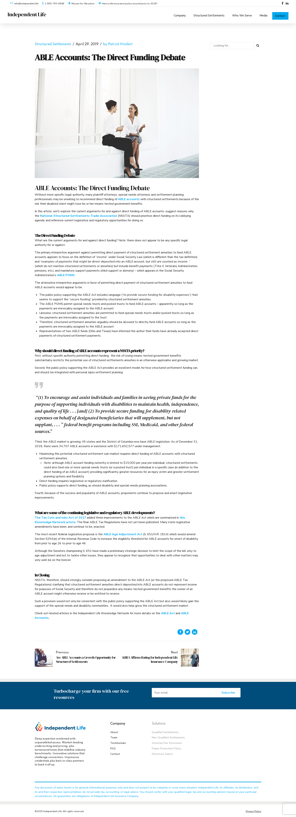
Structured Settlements (208, 14)
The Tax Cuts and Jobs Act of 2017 (60, 516)
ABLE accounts (129, 198)
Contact (280, 15)
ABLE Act (168, 612)
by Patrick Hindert (118, 42)
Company (180, 14)
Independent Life (27, 14)
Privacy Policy (253, 810)
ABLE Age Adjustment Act (122, 533)
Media (263, 14)
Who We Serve (242, 14)
